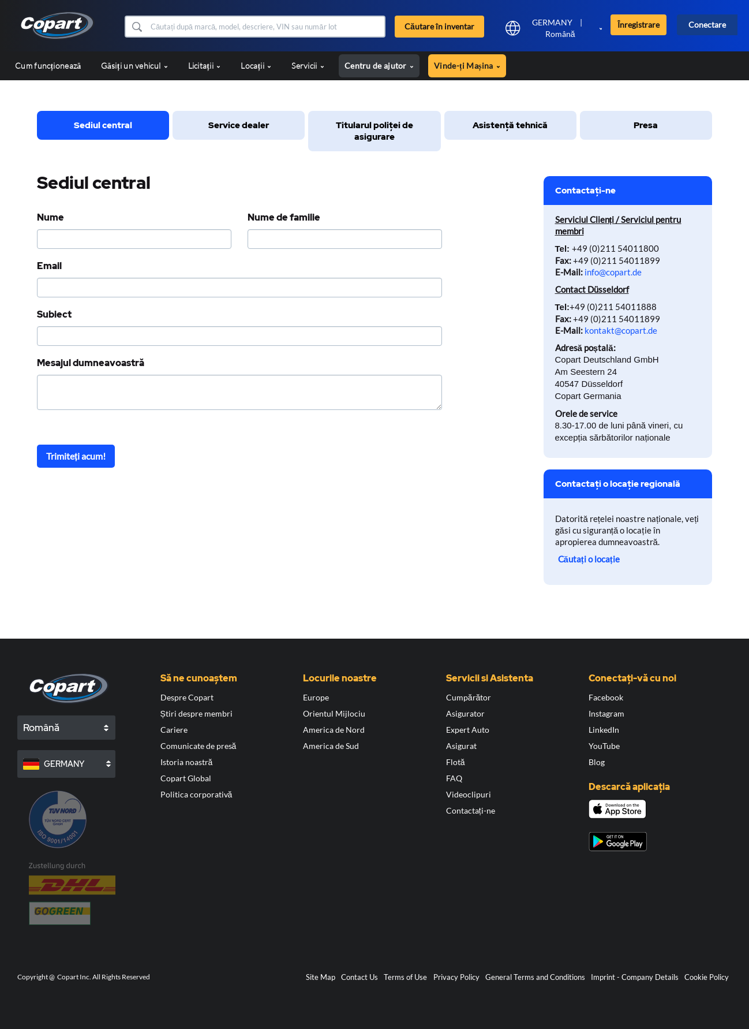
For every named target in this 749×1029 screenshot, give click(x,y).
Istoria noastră (186, 762)
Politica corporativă (196, 794)
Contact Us (359, 977)
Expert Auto (467, 730)
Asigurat (461, 746)
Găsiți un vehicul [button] (134, 65)
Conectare (707, 24)
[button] (136, 27)
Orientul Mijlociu (334, 713)
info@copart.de (613, 272)
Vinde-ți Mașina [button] (467, 65)
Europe (316, 697)
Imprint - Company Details (635, 977)
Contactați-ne (470, 810)
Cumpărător (469, 697)
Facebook (606, 697)
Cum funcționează (48, 65)
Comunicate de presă (198, 746)
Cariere (174, 730)
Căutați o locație (589, 559)
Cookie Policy (706, 977)
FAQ (454, 778)
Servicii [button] (307, 65)
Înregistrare (638, 24)
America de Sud (331, 746)
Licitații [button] (204, 65)
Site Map (320, 977)
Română (560, 34)
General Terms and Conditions (535, 977)
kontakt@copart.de (621, 330)
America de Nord (334, 730)
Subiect (54, 314)
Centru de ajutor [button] (379, 65)
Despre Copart (187, 697)
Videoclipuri (468, 794)
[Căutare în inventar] (266, 27)
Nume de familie (284, 217)
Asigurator (465, 713)
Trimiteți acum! (76, 455)
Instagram (606, 713)
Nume (50, 217)
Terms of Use (405, 977)
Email (49, 266)
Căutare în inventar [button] (439, 26)
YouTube (604, 746)
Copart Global (185, 778)
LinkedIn (604, 730)
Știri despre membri (196, 713)
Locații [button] (256, 65)
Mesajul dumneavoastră (90, 363)
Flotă (455, 762)
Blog (597, 762)
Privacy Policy (456, 977)
